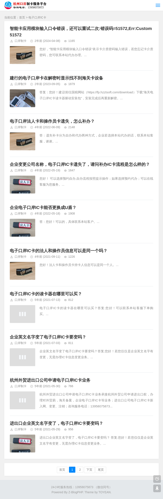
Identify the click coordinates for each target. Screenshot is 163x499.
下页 (89, 469)
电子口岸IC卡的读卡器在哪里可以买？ (46, 293)
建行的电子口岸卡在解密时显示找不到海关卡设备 (56, 78)
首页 (22, 17)
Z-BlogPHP (75, 492)
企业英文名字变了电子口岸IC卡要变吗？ (48, 337)
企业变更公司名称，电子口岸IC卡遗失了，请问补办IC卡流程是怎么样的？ (80, 164)
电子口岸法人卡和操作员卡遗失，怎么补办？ (52, 121)
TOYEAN (104, 492)
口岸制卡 (21, 41)
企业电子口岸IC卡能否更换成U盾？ (43, 207)
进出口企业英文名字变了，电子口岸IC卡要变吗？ (56, 423)
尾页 (101, 469)
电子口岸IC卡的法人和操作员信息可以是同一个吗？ (58, 250)
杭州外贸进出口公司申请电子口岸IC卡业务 (50, 380)
